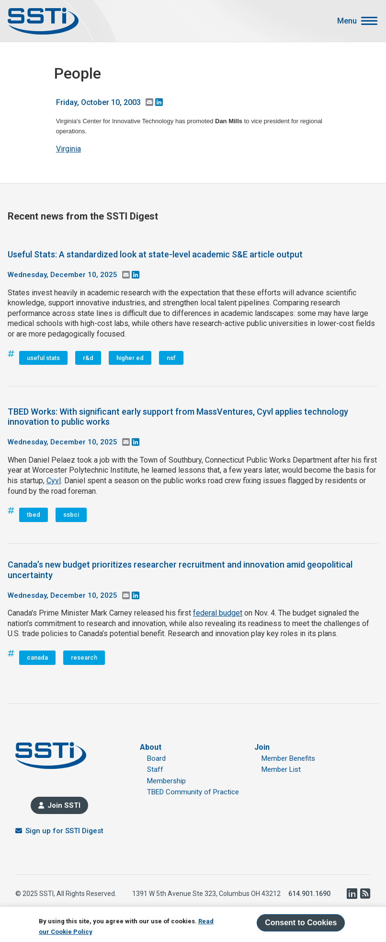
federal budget (217, 612)
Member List (281, 769)
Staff (155, 769)
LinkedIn (351, 893)
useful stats (43, 357)
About (150, 747)
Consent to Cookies (301, 923)
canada (37, 657)
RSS (365, 893)
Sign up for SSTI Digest (64, 830)
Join (262, 747)
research (84, 657)
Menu (347, 21)
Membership (166, 781)
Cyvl (53, 480)
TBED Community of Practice (193, 792)
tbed (33, 514)
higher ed (130, 357)
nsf (171, 357)
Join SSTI (63, 805)
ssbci (71, 514)
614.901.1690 (309, 893)
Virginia (68, 148)
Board (156, 758)
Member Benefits (288, 758)
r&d (88, 357)
